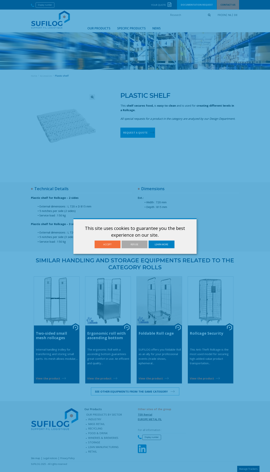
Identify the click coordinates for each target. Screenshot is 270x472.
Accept (107, 244)
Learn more (161, 244)
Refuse (134, 244)
